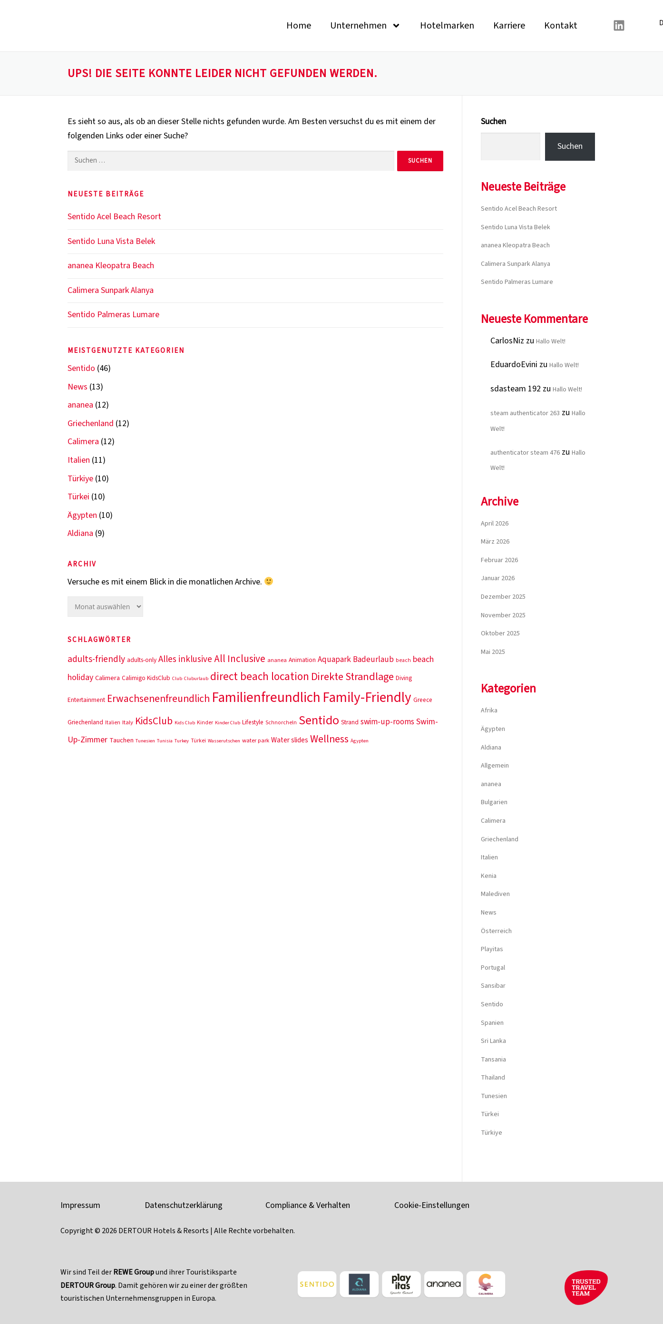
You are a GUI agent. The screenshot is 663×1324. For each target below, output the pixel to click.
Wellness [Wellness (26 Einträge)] (329, 739)
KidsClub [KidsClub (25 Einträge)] (154, 721)
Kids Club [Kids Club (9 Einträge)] (185, 722)
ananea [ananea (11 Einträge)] (277, 660)
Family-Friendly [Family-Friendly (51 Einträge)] (366, 698)
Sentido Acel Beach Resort (114, 217)
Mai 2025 (493, 652)
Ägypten (82, 515)
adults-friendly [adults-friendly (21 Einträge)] (96, 659)
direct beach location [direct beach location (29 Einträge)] (259, 676)
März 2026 (495, 541)
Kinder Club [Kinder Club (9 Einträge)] (227, 722)
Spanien (492, 1023)
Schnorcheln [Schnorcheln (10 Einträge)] (281, 723)
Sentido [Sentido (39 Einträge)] (319, 720)
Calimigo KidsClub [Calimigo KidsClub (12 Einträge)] (146, 677)
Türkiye (80, 479)
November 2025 (503, 615)
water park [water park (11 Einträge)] (255, 740)
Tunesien (494, 1096)
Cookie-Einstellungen (431, 1205)
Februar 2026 (499, 560)
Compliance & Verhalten (307, 1205)
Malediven (495, 894)
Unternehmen (365, 25)
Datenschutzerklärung (184, 1205)
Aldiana (80, 533)
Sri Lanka (493, 1041)
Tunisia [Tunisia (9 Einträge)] (165, 740)
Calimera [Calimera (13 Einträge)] (107, 678)
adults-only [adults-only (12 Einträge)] (141, 659)
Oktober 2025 (500, 633)
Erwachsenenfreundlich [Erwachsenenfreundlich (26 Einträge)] (158, 698)
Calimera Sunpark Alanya (111, 290)
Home (298, 25)
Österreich (496, 931)
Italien (79, 460)
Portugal (493, 968)
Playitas (492, 949)
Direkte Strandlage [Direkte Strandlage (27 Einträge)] (352, 676)
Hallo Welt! (551, 341)
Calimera (83, 442)
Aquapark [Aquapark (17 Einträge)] (334, 659)
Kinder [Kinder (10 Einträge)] (205, 723)
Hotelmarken (447, 25)
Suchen (493, 121)
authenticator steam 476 (525, 453)
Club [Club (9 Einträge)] (177, 678)
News (78, 387)
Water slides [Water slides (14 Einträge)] (289, 740)
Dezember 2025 (503, 597)
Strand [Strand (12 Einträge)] (350, 722)
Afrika (489, 710)
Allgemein (495, 765)
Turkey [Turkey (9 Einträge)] (182, 740)
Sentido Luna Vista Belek (111, 241)
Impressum (80, 1205)
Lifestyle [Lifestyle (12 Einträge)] (252, 722)
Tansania (493, 1059)
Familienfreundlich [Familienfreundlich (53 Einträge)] (266, 698)
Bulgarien (494, 802)
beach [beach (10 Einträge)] (403, 660)
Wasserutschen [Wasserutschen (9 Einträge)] (224, 740)
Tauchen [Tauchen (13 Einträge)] (121, 740)
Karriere (509, 25)
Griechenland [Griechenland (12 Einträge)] (85, 722)
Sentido (81, 368)
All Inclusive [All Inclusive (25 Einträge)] (239, 659)
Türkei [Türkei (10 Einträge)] (198, 741)
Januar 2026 (498, 578)
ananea (80, 405)
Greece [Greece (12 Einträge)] (422, 699)
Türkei (78, 497)
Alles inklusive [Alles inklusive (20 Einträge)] (185, 659)
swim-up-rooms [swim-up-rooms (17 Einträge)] (387, 722)
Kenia (489, 876)
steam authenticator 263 (525, 413)
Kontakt (560, 25)
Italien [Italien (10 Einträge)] (112, 723)
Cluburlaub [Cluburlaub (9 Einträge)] (196, 678)
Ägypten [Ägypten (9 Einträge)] (360, 740)
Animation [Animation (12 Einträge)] (302, 659)
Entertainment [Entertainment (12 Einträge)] (86, 699)
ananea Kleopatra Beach (111, 266)
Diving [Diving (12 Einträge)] (404, 677)
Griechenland (91, 423)
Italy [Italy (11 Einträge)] (127, 722)
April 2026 (494, 523)
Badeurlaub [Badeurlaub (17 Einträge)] (373, 659)
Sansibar (493, 986)
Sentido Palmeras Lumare (113, 315)
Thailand (493, 1077)
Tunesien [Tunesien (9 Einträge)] (145, 740)
